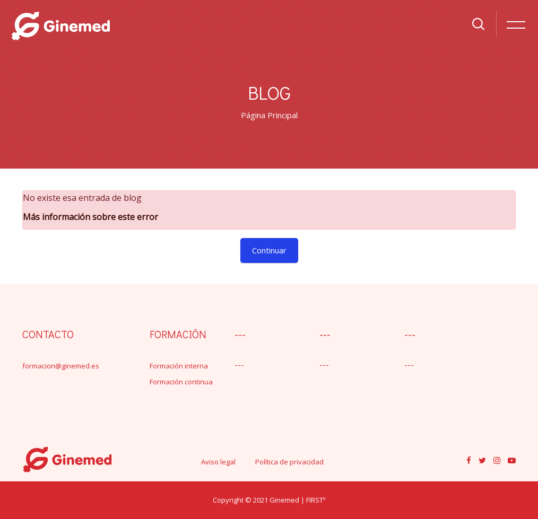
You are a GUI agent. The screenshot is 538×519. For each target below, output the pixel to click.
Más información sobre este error (90, 217)
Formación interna (179, 366)
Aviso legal (218, 462)
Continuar (269, 250)
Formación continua (181, 381)
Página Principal (269, 115)
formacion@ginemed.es (60, 366)
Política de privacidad (289, 462)
